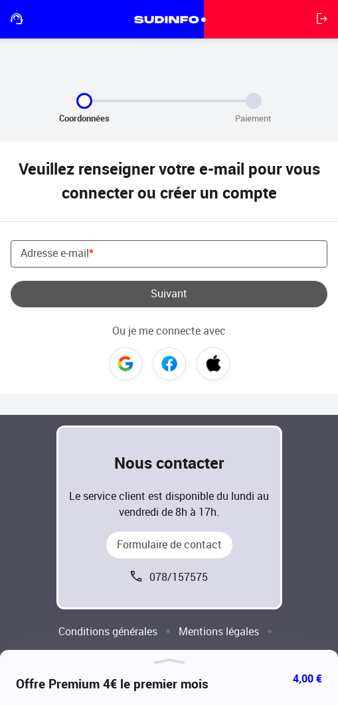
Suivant (169, 293)
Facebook (169, 363)
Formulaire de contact (169, 544)
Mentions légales (219, 631)
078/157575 (178, 577)
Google (125, 363)
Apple (213, 363)
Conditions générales (107, 631)
